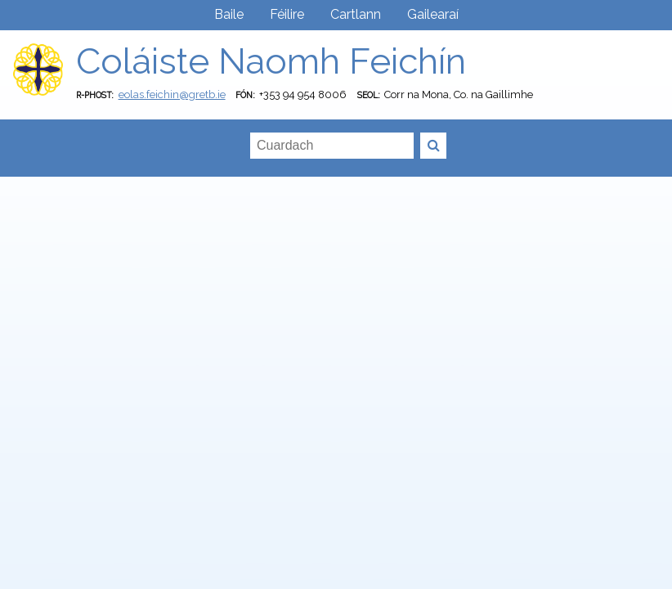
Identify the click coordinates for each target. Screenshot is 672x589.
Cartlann (355, 14)
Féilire (287, 14)
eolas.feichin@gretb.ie (172, 94)
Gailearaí (433, 14)
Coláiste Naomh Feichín (271, 61)
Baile (229, 14)
